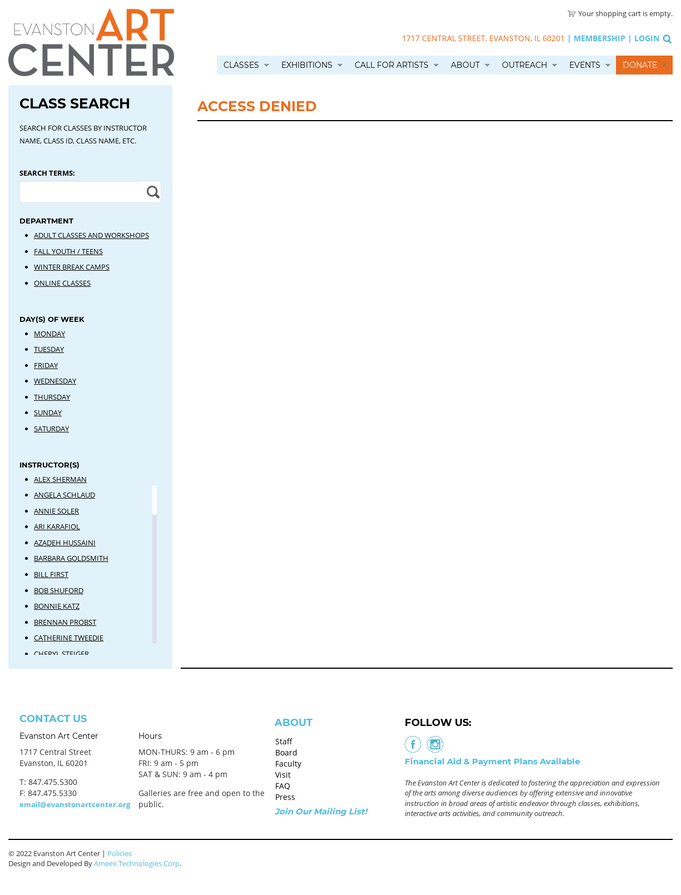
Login (646, 38)
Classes (241, 65)
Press (285, 797)
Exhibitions (306, 65)
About (465, 65)
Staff (283, 741)
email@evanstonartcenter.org (74, 804)
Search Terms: (47, 173)
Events (584, 65)
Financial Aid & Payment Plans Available (492, 761)
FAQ (282, 785)
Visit (283, 774)
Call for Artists (392, 65)
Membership (599, 38)
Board (286, 752)
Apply (151, 192)
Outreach (524, 65)
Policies (119, 853)
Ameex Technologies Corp (137, 863)
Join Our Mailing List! (321, 811)
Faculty (288, 763)
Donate (640, 65)
